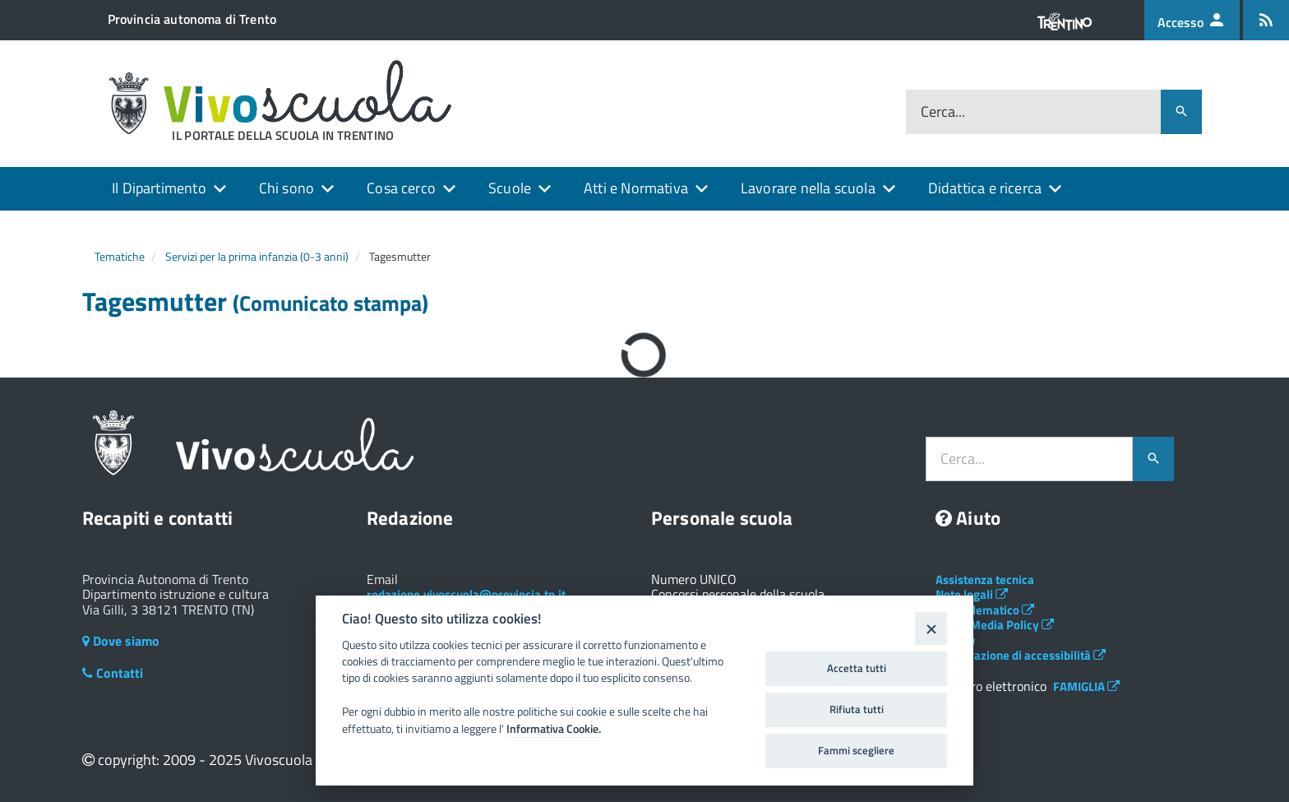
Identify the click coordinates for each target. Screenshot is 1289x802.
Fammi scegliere (856, 750)
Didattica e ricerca (985, 188)
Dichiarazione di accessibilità (1021, 655)
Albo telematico (985, 609)
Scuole (509, 188)
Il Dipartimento (159, 188)
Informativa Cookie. (553, 729)
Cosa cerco (401, 188)
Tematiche (120, 256)
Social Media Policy (995, 624)
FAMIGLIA (1086, 686)
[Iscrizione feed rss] (1266, 20)
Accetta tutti (856, 668)
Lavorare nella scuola (808, 188)
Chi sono (286, 188)
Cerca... (943, 112)
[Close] (931, 628)
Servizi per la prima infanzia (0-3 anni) (257, 256)
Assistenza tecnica (985, 579)
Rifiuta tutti (856, 709)
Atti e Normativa (636, 188)
